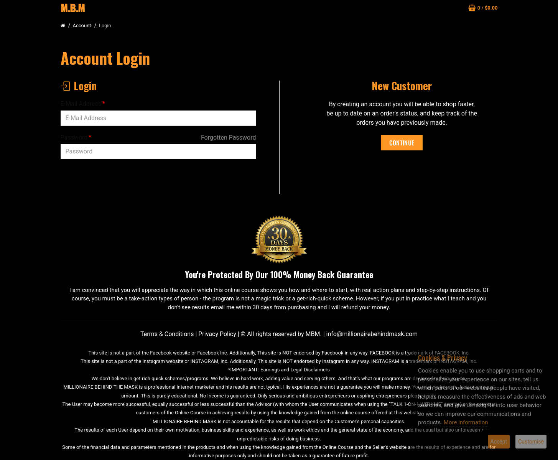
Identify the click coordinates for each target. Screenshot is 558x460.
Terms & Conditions (167, 334)
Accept (499, 442)
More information (466, 422)
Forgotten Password (228, 137)
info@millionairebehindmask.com (372, 334)
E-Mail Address (81, 103)
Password (74, 137)
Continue (401, 142)
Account (82, 25)
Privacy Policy (217, 334)
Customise (531, 442)
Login (105, 25)
